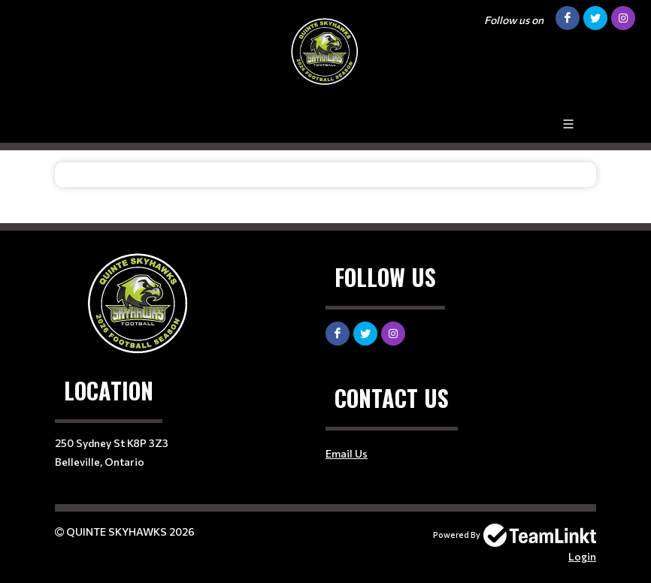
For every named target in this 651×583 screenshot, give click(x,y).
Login (582, 556)
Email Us (347, 453)
